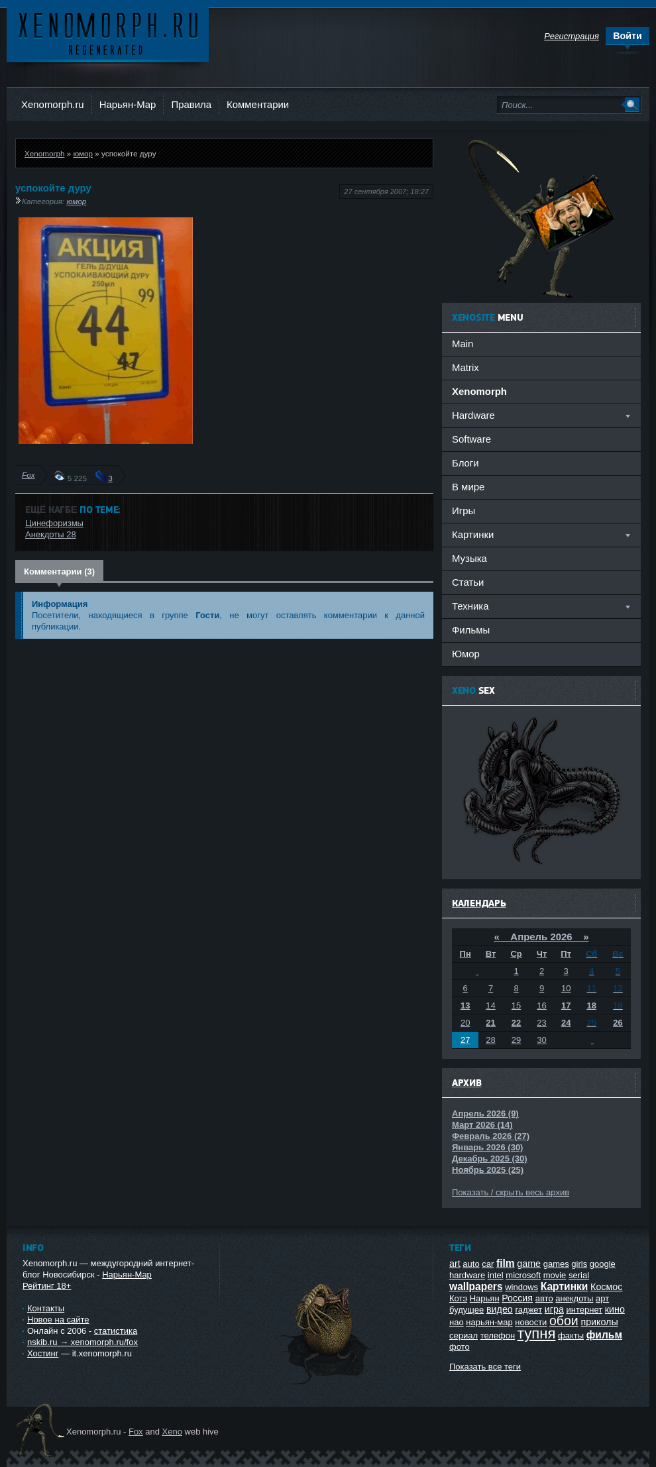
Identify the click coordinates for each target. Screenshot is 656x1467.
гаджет (528, 1310)
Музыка (469, 558)
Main (462, 343)
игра (554, 1309)
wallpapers (476, 1286)
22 (516, 1023)
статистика (115, 1331)
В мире (468, 486)
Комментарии (258, 104)
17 (566, 1005)
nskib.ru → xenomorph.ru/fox (82, 1342)
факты (571, 1335)
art (455, 1263)
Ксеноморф (108, 32)
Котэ (458, 1298)
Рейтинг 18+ (47, 1286)
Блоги (465, 462)
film (505, 1263)
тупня (537, 1333)
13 (465, 1005)
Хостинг (42, 1353)
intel (496, 1275)
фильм (604, 1334)
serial (579, 1275)
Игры (463, 510)
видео (499, 1309)
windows (521, 1287)
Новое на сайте (58, 1320)
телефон (498, 1335)
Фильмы (471, 629)
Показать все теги (485, 1367)
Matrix (465, 367)
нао (456, 1322)
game (529, 1263)
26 (617, 1023)
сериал (463, 1335)
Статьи (468, 582)
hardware (467, 1275)
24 (566, 1023)
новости (531, 1322)
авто (544, 1298)
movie (555, 1275)
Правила (191, 104)
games (556, 1264)
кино (615, 1309)
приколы (599, 1322)
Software (471, 439)
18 (591, 1005)
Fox (28, 474)
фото (459, 1347)
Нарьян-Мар (127, 104)
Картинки (564, 1286)
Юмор (466, 653)
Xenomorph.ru (52, 104)
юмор (83, 153)
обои (563, 1320)
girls (579, 1264)
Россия (517, 1298)
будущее (466, 1310)
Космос (606, 1286)
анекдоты (574, 1298)
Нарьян (485, 1298)
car (488, 1264)
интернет (585, 1310)
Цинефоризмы (54, 523)
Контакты (45, 1308)
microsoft (523, 1275)
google (603, 1264)
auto (471, 1264)
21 (490, 1023)
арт (602, 1298)
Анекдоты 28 (50, 534)
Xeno (172, 1432)
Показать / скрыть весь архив (510, 1192)
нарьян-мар (489, 1322)
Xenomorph (44, 153)
